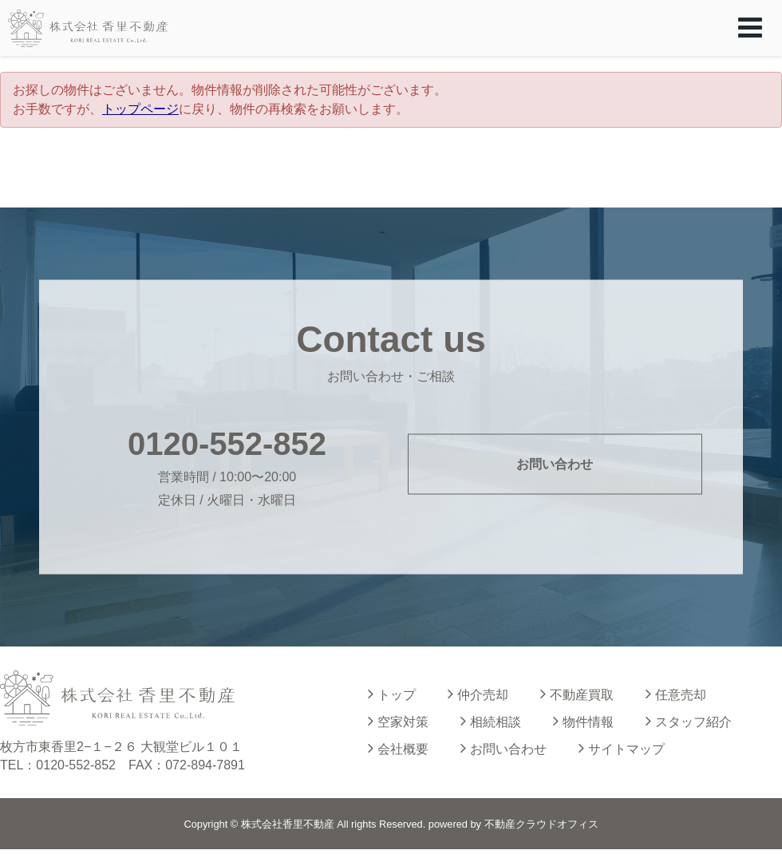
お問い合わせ (554, 464)
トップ (392, 694)
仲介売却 (478, 694)
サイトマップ (622, 748)
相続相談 (490, 721)
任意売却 (676, 694)
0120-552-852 (227, 443)
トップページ (140, 109)
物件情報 (583, 721)
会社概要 (398, 748)
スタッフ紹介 (689, 721)
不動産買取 (577, 694)
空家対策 (398, 721)
